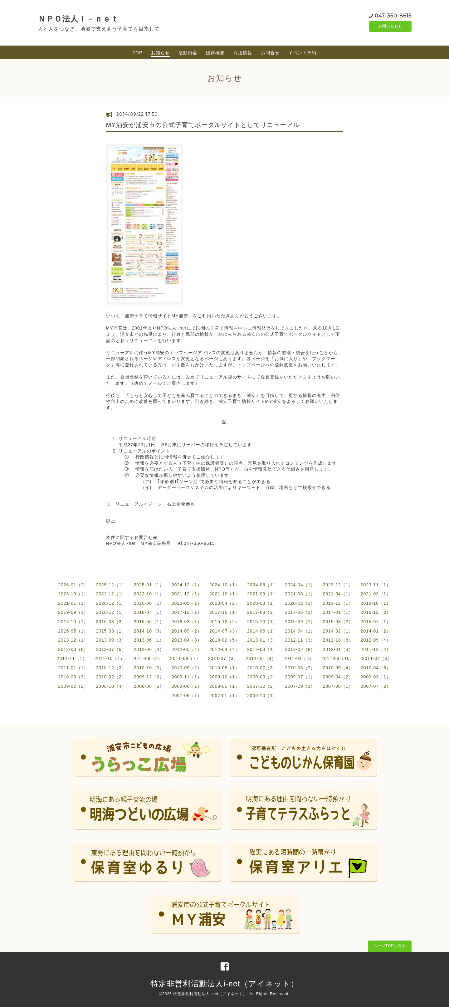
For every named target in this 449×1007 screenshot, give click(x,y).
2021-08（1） (300, 593)
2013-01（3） (262, 640)
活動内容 (187, 52)
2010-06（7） (300, 667)
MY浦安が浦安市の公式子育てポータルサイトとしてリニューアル (203, 124)
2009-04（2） (338, 676)
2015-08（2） (338, 621)
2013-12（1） (73, 640)
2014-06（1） (262, 630)
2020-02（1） (300, 603)
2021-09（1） (262, 593)
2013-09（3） (111, 640)
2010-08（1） (224, 667)
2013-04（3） (187, 640)
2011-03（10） (337, 658)
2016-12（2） (376, 612)
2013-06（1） (149, 640)
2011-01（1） (73, 667)
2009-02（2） (73, 686)
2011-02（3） (377, 658)
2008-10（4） (111, 686)
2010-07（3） (262, 667)
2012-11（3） (300, 640)
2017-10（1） (224, 612)
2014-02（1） (338, 630)
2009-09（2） (262, 676)
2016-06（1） (149, 621)
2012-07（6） (111, 649)
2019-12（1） (338, 603)
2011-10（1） (110, 658)
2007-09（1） (300, 686)
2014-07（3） (224, 630)
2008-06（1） (187, 686)
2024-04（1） (300, 584)
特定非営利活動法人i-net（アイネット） (224, 983)
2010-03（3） (73, 676)
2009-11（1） (187, 676)
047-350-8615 (393, 15)
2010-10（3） (149, 667)
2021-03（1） (376, 593)
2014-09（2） (187, 630)
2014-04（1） (300, 630)
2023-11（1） (376, 584)
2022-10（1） (149, 593)
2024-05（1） (262, 584)
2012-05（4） (187, 649)
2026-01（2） (73, 584)
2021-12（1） (187, 593)
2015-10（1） (262, 621)
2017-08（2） (262, 612)
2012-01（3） (338, 649)
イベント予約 (302, 52)
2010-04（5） (376, 667)
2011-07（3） (223, 658)
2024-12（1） (187, 584)
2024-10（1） (224, 584)
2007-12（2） (262, 686)
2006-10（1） (262, 695)
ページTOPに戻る (389, 946)
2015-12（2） (224, 621)
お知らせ (160, 52)
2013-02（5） (224, 640)
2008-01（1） (224, 686)
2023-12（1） (338, 584)
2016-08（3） (111, 621)
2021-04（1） (338, 593)
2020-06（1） (149, 603)
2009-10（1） (224, 676)
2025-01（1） (149, 584)
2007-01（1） (224, 695)
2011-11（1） (72, 658)
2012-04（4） (224, 649)
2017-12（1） (187, 612)
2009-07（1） (300, 676)
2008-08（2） (149, 686)
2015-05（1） (73, 630)
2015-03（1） (111, 630)
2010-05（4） (338, 667)
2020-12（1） (111, 603)
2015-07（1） (376, 621)
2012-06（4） (149, 649)
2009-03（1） (376, 676)
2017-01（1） (338, 612)
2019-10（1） (376, 603)
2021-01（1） (73, 603)
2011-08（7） (185, 658)
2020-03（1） (262, 603)
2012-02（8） (300, 649)
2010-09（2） (187, 667)
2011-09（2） (147, 658)
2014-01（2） (376, 630)
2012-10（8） (338, 640)
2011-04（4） (299, 658)
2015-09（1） (300, 621)
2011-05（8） (261, 658)
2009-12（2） (149, 676)
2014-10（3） (149, 630)
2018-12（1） (111, 612)
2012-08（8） (73, 649)
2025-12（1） (111, 584)
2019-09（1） (73, 612)
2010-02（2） (111, 676)
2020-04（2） (224, 603)
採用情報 (242, 52)
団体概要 (215, 52)
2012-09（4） (376, 640)
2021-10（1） (224, 593)
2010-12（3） (111, 667)
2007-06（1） (187, 695)
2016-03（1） (187, 621)
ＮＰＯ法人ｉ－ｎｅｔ (78, 18)
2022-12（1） (111, 593)
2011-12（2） (376, 649)
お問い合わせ (390, 26)
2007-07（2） (376, 686)
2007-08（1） (338, 686)
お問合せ (270, 52)
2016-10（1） (73, 621)
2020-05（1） (187, 603)
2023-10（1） (73, 593)
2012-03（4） (262, 649)
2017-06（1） (300, 612)
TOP (138, 52)
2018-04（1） (149, 612)
